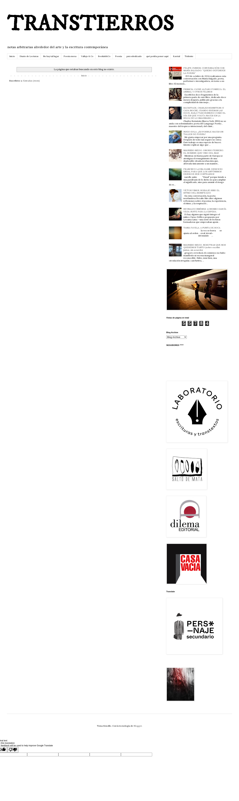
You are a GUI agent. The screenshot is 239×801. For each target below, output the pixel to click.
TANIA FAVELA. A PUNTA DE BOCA (201, 227)
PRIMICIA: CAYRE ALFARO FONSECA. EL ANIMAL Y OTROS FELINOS (204, 90)
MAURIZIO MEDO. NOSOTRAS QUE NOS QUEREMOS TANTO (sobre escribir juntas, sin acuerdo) (204, 247)
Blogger (138, 725)
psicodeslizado (134, 56)
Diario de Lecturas (29, 56)
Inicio (12, 56)
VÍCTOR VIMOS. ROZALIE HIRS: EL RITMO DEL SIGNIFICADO (201, 191)
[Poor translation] (13, 750)
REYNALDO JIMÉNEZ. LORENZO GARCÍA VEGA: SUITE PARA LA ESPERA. (204, 210)
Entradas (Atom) (31, 80)
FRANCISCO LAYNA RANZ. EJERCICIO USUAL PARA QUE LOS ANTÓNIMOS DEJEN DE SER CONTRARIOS (203, 172)
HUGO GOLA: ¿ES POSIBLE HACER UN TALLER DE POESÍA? (203, 132)
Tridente (189, 56)
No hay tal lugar (51, 56)
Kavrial (176, 56)
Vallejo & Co (87, 56)
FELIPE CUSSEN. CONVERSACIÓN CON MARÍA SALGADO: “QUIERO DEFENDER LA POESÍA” (204, 70)
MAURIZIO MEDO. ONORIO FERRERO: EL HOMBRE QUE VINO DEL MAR (203, 151)
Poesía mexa (70, 56)
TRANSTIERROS (90, 24)
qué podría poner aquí (157, 56)
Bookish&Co (104, 56)
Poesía (118, 56)
